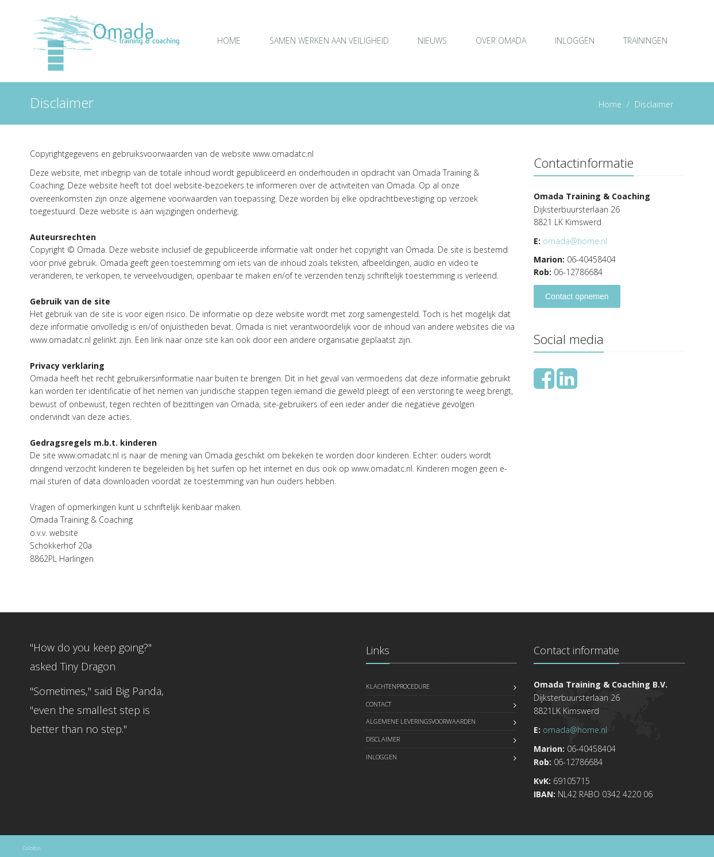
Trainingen (645, 40)
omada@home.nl (575, 241)
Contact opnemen (577, 296)
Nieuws (432, 40)
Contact (378, 704)
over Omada (501, 40)
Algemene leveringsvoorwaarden (421, 721)
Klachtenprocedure (398, 686)
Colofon (31, 848)
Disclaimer (383, 739)
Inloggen (575, 40)
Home (229, 40)
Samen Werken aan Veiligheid (329, 40)
